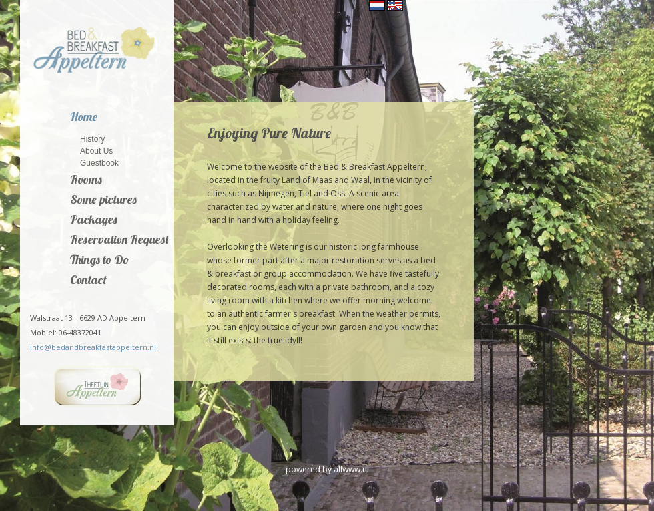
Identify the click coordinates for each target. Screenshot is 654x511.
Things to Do (99, 260)
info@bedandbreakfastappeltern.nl (93, 347)
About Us (96, 150)
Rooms (86, 180)
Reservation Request (119, 240)
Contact (88, 280)
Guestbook (99, 162)
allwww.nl (351, 469)
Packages (93, 220)
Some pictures (103, 200)
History (92, 138)
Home (83, 117)
